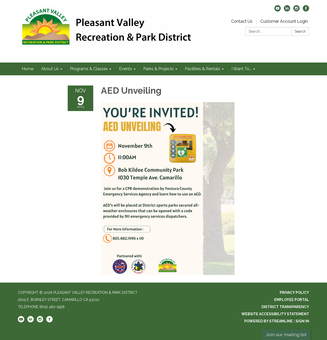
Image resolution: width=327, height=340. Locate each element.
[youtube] (277, 10)
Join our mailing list (286, 334)
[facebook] (306, 10)
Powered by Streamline (268, 321)
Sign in (302, 321)
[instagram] (296, 10)
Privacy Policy (294, 292)
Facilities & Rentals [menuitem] (202, 68)
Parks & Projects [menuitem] (158, 68)
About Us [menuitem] (50, 68)
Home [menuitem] (27, 68)
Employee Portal (291, 300)
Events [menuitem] (125, 68)
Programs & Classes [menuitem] (89, 68)
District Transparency (285, 307)
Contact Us (241, 21)
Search (300, 31)
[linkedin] (287, 10)
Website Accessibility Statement (275, 314)
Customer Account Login (284, 21)
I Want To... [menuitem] (241, 68)
